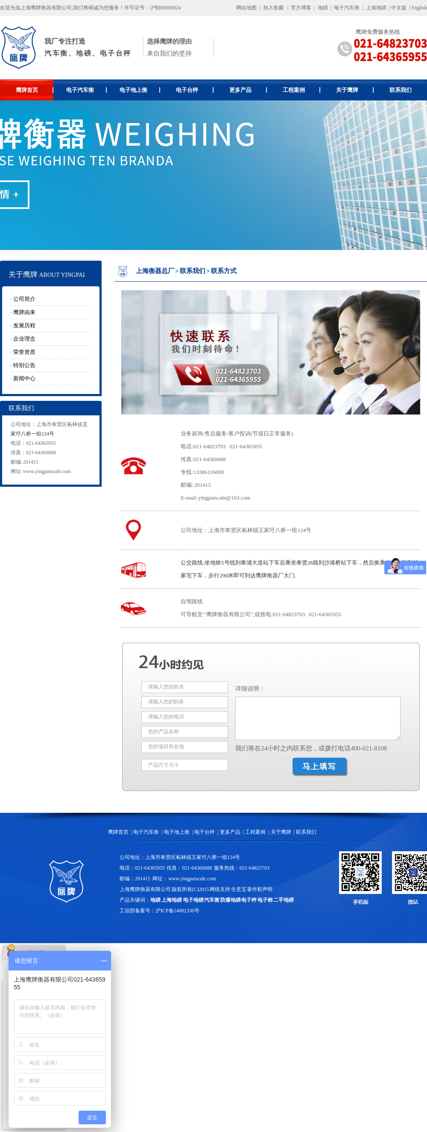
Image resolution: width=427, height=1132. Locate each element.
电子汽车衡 (347, 8)
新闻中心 (24, 378)
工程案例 (302, 90)
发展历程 (24, 325)
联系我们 (400, 90)
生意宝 (238, 889)
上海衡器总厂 (155, 271)
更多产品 (248, 90)
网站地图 (246, 8)
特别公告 (24, 365)
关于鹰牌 (355, 90)
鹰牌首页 (35, 90)
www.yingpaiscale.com (47, 471)
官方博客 (301, 8)
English (419, 8)
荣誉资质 (24, 352)
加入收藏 (273, 8)
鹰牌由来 (24, 312)
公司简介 (24, 299)
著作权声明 (259, 889)
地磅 (323, 8)
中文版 (399, 8)
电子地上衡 (140, 90)
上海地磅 (375, 8)
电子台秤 (195, 90)
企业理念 (24, 338)
